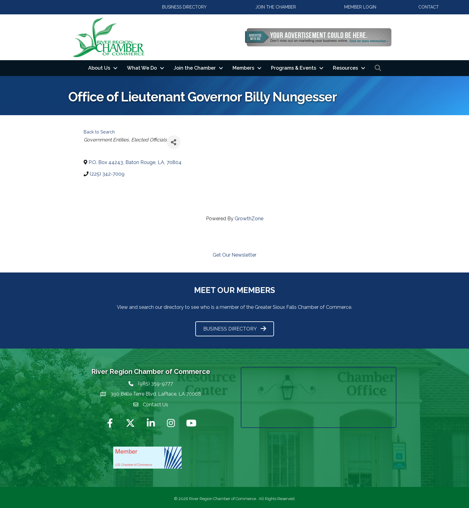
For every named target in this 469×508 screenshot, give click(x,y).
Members (243, 68)
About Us (99, 68)
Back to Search (99, 131)
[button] (184, 7)
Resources (345, 68)
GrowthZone (249, 218)
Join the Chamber (195, 68)
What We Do (142, 68)
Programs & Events (293, 68)
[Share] (174, 142)
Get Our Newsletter (234, 255)
